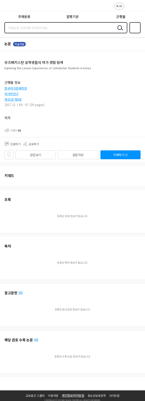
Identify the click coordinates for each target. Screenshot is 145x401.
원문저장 (78, 155)
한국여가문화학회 (15, 88)
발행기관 (73, 16)
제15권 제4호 (13, 99)
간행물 (120, 16)
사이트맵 (114, 395)
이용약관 (53, 395)
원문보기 (35, 155)
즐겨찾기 (134, 32)
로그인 (119, 6)
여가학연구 (11, 94)
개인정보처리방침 (73, 395)
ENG (138, 8)
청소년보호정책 (97, 395)
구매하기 (118, 155)
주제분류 (24, 16)
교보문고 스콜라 (35, 395)
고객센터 (128, 8)
